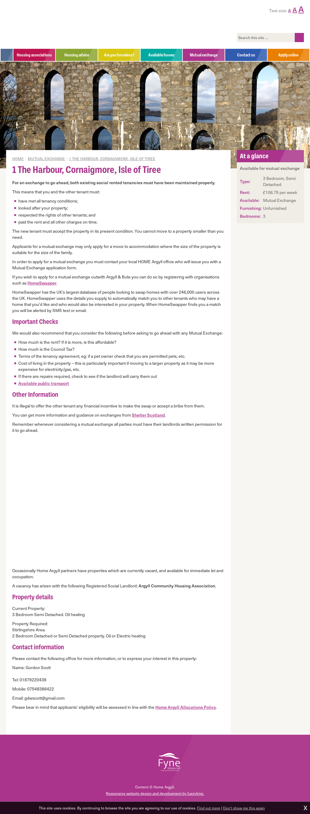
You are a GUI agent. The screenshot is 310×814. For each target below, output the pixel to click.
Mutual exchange (46, 158)
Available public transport (43, 383)
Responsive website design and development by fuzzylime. (155, 793)
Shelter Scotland (148, 415)
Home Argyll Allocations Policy (185, 707)
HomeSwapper (41, 283)
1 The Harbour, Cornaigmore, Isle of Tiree (112, 158)
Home (18, 158)
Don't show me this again (244, 807)
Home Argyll (48, 24)
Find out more (208, 807)
